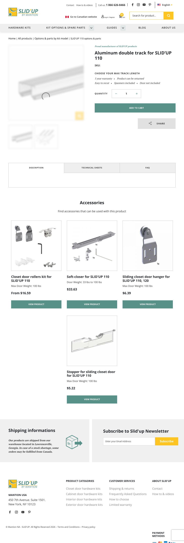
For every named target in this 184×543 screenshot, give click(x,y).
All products (25, 38)
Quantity (101, 93)
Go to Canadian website (69, 17)
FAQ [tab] (147, 167)
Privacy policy (88, 526)
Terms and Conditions (69, 526)
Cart (120, 17)
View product (36, 305)
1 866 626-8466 (115, 5)
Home (12, 38)
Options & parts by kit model (51, 38)
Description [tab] (36, 167)
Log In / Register (100, 17)
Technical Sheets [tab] (92, 167)
